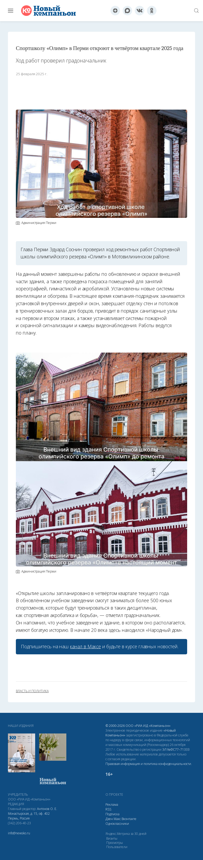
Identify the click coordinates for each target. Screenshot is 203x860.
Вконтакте (129, 819)
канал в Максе (85, 646)
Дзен (109, 819)
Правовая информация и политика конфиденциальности (148, 764)
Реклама (111, 804)
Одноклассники (117, 823)
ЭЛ (176, 749)
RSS (108, 809)
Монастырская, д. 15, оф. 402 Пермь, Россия (29, 816)
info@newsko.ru (19, 833)
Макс (117, 819)
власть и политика (32, 691)
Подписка (112, 814)
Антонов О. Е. (47, 809)
